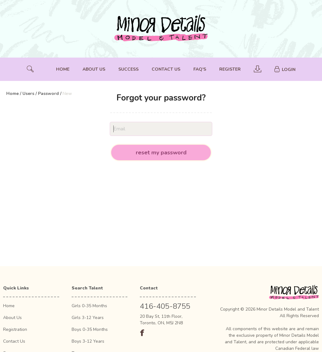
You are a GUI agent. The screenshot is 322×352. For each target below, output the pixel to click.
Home (62, 69)
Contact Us (166, 69)
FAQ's (199, 69)
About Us (94, 69)
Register (230, 69)
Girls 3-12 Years (88, 318)
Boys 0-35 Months (90, 329)
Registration (15, 329)
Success (128, 69)
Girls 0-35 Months (89, 306)
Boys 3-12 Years (88, 341)
